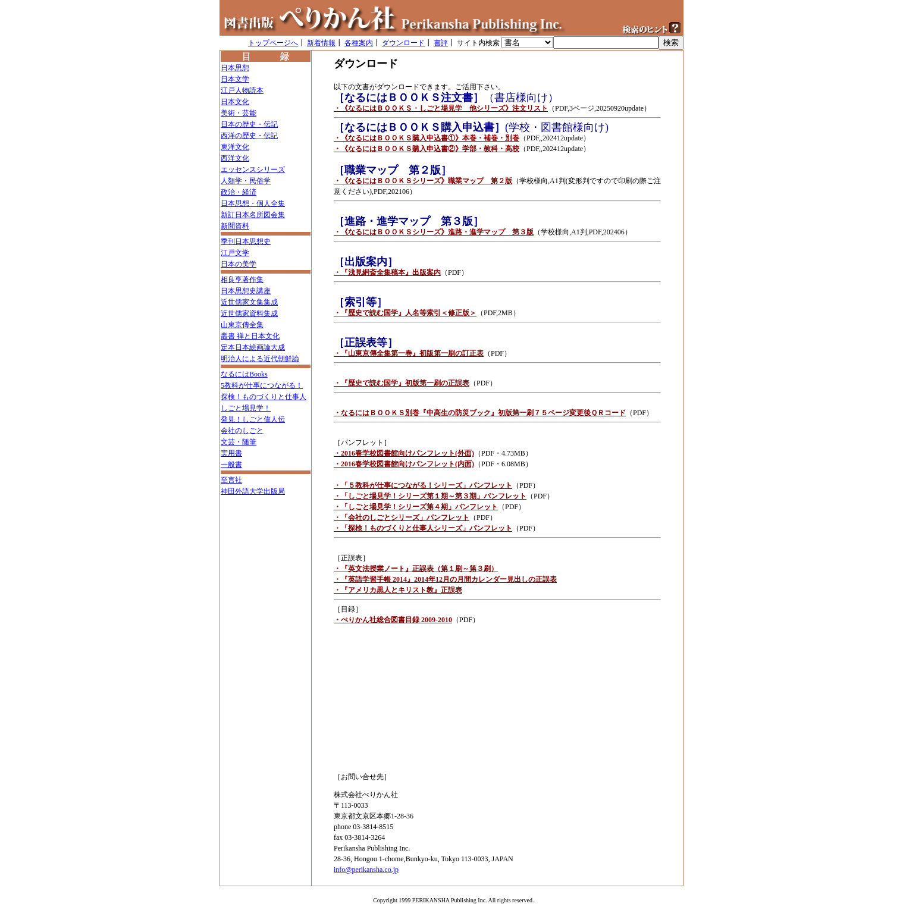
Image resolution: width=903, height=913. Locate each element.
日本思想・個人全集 (253, 203)
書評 (441, 43)
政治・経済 (238, 192)
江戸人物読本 (242, 90)
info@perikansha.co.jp (366, 869)
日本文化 (235, 102)
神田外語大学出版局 (253, 491)
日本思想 (235, 68)
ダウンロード (403, 43)
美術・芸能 (238, 113)
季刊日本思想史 (246, 241)
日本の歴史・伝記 (249, 124)
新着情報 (321, 43)
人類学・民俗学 (246, 181)
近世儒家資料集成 (249, 313)
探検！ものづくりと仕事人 (263, 397)
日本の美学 (238, 264)
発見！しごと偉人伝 (253, 419)
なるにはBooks (244, 374)
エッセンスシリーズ (253, 169)
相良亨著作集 (242, 279)
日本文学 (235, 79)
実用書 (231, 453)
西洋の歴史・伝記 (249, 135)
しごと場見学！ (246, 408)
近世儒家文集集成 (249, 302)
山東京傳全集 (242, 325)
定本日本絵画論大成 (253, 347)
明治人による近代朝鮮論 (260, 358)
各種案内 (358, 43)
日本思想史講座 (246, 291)
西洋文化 (235, 158)
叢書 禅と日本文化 (250, 336)
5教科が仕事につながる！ (262, 385)
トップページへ (273, 43)
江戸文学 (235, 253)
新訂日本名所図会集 (253, 215)
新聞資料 (235, 226)
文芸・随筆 (238, 442)
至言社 (231, 480)
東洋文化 (235, 147)
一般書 (231, 464)
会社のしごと (242, 430)
